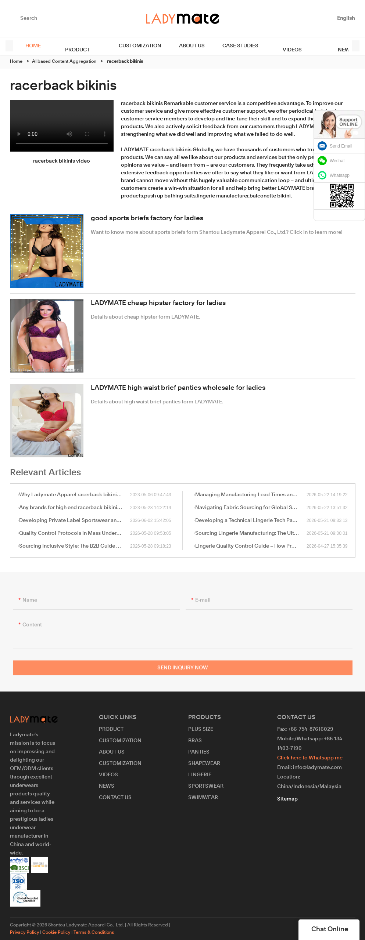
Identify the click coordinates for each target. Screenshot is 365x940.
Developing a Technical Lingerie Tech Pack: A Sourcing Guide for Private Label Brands (251, 520)
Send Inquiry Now (182, 670)
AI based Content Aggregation (64, 61)
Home (16, 61)
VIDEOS (272, 45)
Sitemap (287, 799)
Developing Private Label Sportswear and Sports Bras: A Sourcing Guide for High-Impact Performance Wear (74, 520)
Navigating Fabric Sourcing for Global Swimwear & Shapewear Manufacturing (251, 507)
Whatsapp (340, 175)
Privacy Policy (24, 932)
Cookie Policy (56, 932)
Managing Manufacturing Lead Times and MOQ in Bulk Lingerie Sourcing (251, 494)
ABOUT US (179, 45)
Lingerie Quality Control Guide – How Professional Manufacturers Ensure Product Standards (251, 546)
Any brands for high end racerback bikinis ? (71, 507)
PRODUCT (70, 45)
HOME (33, 45)
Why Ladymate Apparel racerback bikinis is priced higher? (74, 494)
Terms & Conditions (94, 932)
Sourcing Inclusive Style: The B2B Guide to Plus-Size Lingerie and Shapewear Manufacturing (74, 546)
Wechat (337, 160)
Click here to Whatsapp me (310, 758)
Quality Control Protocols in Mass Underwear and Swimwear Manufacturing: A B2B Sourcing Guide (74, 533)
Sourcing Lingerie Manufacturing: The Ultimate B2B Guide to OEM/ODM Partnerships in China (251, 533)
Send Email (341, 146)
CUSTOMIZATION (127, 45)
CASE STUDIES (228, 45)
